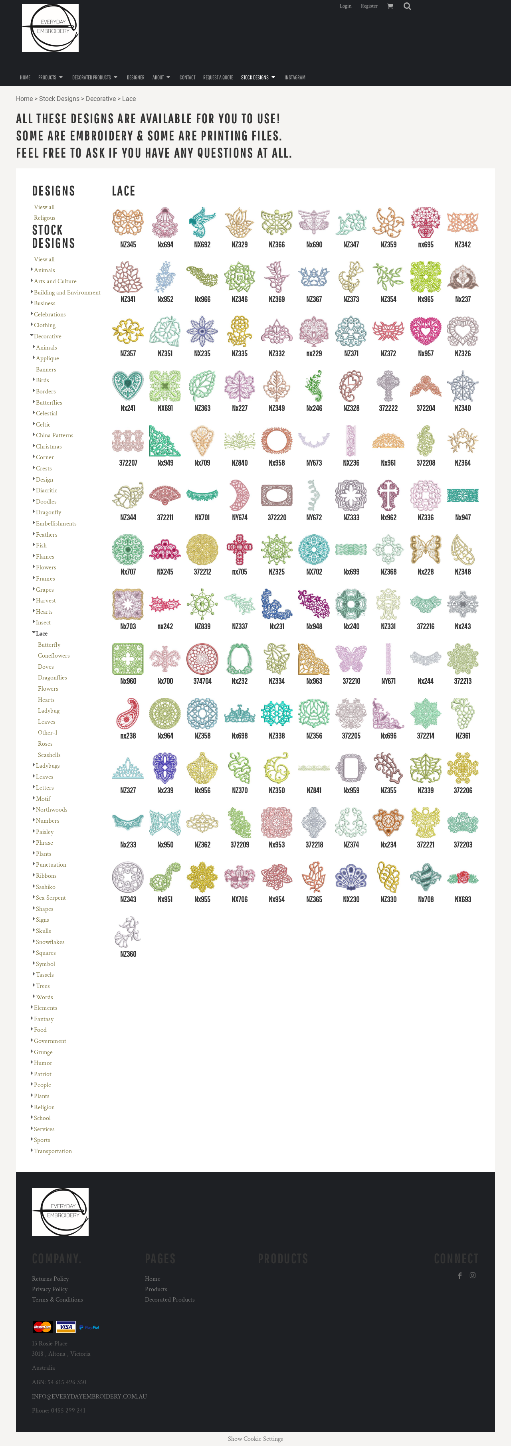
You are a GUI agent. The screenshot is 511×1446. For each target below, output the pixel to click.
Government (50, 1041)
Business (44, 303)
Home (24, 99)
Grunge (43, 1052)
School (42, 1118)
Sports (42, 1140)
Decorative (101, 99)
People (42, 1085)
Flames (45, 557)
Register (369, 6)
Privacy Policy (49, 1289)
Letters (45, 788)
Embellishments (56, 524)
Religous (44, 218)
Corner (45, 457)
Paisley (44, 832)
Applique (47, 358)
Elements (45, 1008)
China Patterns (54, 435)
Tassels (45, 975)
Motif (43, 799)
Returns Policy (50, 1279)
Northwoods (51, 810)
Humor (43, 1063)
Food (40, 1030)
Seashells (49, 755)
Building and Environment (67, 292)
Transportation (53, 1151)
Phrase (44, 843)
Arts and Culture (55, 281)
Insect (43, 622)
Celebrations (50, 314)
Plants (43, 854)
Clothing (44, 325)
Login (346, 6)
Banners (46, 369)
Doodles (46, 502)
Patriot (42, 1074)
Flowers (46, 567)
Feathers (46, 535)
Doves (46, 667)
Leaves (46, 722)
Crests (44, 468)
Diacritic (46, 490)
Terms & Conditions (57, 1300)
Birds (42, 380)
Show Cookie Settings (255, 1439)
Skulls (43, 931)
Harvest (46, 601)
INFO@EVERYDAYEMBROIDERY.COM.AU (89, 1397)
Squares (46, 953)
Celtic (43, 425)
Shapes (44, 909)
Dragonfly (48, 512)
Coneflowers (54, 656)
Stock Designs (59, 99)
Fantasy (43, 1019)
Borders (46, 391)
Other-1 (47, 733)
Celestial (46, 413)
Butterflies (49, 403)
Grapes (45, 590)
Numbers (47, 821)
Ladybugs (48, 766)
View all (44, 207)
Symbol (45, 964)
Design (44, 480)
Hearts (44, 612)
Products (156, 1289)
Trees (43, 986)
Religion (44, 1107)
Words (44, 997)
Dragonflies (52, 678)
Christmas (49, 446)
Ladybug (48, 711)
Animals (44, 270)
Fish (41, 545)
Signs (42, 920)
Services (44, 1129)
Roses (45, 744)
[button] (407, 6)
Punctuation (51, 865)
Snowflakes (50, 942)
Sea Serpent (51, 898)
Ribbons (46, 876)
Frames (45, 579)
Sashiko (45, 887)
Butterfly (49, 645)
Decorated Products (170, 1300)
